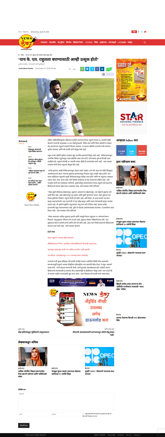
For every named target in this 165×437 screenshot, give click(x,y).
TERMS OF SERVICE (99, 435)
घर (19, 55)
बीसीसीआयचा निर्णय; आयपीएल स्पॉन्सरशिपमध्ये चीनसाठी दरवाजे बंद (72, 244)
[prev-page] (19, 382)
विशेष (22, 55)
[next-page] (23, 382)
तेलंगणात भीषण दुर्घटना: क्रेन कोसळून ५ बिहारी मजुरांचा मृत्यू (35, 161)
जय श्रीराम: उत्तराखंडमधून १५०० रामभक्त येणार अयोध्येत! (68, 255)
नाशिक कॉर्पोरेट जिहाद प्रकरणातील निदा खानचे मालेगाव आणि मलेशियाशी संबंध (32, 374)
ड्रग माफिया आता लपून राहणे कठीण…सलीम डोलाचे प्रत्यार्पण (35, 183)
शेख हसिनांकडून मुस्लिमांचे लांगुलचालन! (33, 332)
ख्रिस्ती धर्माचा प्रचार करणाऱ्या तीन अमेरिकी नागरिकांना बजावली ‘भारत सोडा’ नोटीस (130, 286)
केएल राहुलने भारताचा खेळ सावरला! (61, 238)
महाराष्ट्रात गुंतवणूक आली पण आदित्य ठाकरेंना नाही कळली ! (69, 250)
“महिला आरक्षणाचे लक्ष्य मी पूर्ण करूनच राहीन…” (36, 172)
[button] (145, 42)
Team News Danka (25, 68)
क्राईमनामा (21, 368)
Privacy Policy (111, 435)
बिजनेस (87, 368)
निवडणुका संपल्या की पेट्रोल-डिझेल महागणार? (35, 150)
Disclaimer (121, 435)
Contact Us (137, 435)
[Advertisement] (82, 15)
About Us (129, 435)
